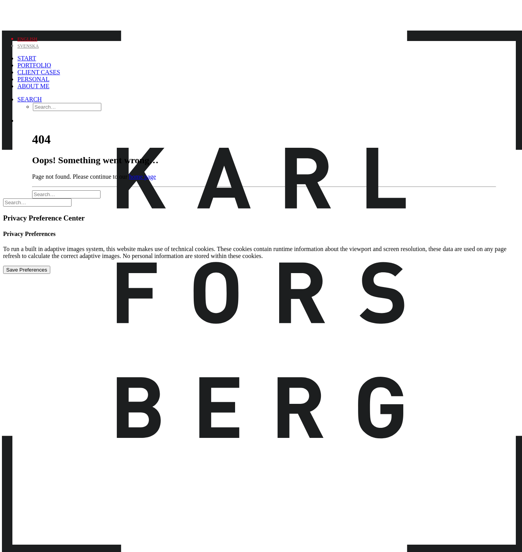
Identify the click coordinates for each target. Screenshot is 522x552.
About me (33, 86)
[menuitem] (27, 38)
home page (142, 176)
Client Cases (38, 72)
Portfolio (34, 65)
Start (26, 58)
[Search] (29, 99)
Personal (33, 79)
